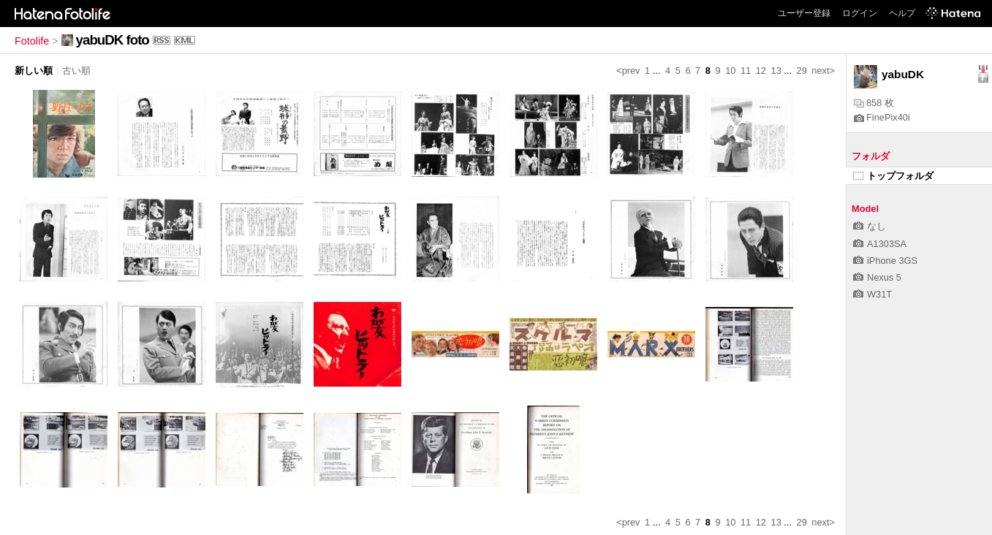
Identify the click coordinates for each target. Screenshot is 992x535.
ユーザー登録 (804, 13)
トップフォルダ (893, 175)
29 (802, 70)
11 (746, 70)
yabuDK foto (112, 40)
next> (823, 70)
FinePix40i (882, 117)
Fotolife (32, 41)
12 (761, 70)
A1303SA (879, 243)
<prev (628, 70)
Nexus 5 (877, 277)
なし (869, 226)
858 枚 (874, 102)
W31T (872, 294)
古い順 (76, 70)
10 (730, 70)
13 (776, 70)
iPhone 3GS (885, 260)
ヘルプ (902, 13)
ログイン (859, 13)
